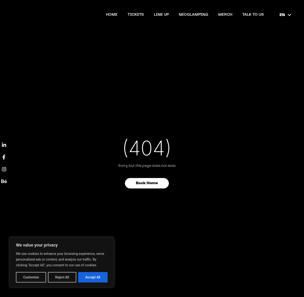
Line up (161, 14)
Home (112, 14)
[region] (62, 262)
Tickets (136, 14)
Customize (31, 277)
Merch (225, 14)
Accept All (92, 277)
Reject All (62, 277)
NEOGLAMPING (193, 14)
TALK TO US (253, 14)
